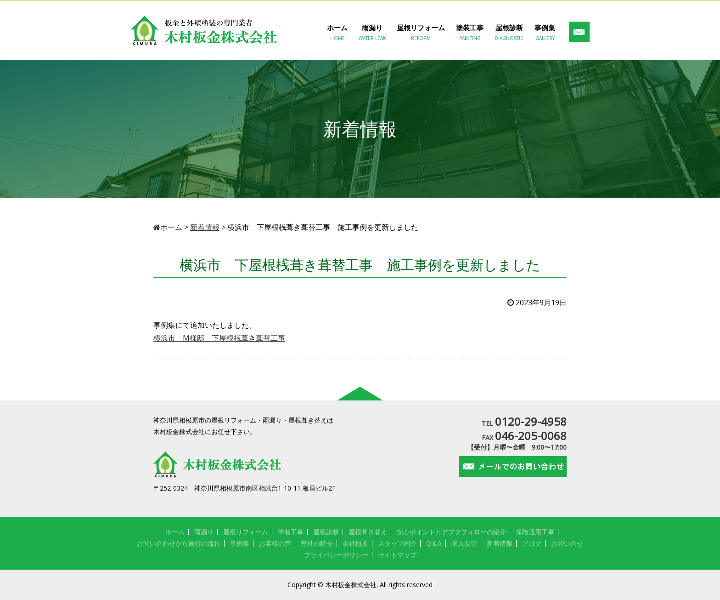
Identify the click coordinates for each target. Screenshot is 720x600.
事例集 (544, 32)
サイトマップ (397, 554)
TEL (524, 423)
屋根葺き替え (368, 531)
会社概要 (355, 543)
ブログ (531, 543)
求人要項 (464, 543)
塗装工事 (470, 32)
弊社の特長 (317, 543)
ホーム (337, 32)
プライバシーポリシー (336, 554)
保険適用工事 (535, 531)
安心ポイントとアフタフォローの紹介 (451, 531)
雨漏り (372, 32)
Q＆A (434, 543)
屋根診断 (509, 32)
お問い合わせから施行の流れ (178, 543)
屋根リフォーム (421, 32)
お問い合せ (567, 543)
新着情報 (499, 543)
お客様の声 (275, 543)
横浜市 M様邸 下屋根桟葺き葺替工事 (219, 338)
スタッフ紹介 (397, 543)
